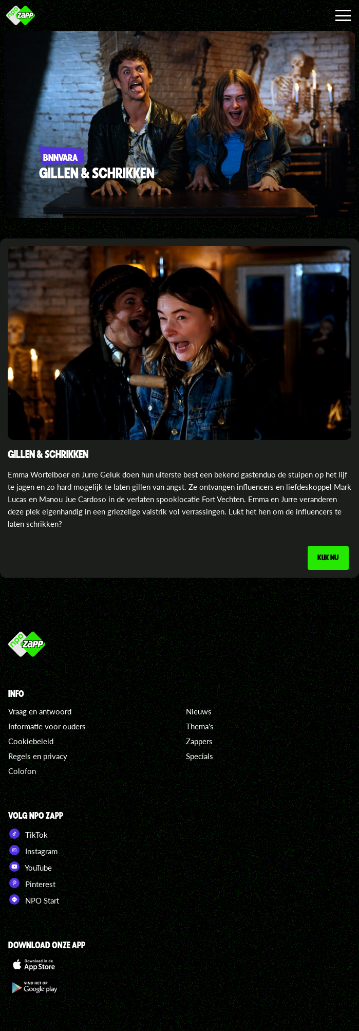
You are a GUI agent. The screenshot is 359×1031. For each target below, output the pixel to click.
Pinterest (31, 883)
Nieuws (199, 711)
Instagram (33, 850)
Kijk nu (326, 558)
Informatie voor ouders (47, 726)
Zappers (199, 741)
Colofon (22, 771)
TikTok (28, 834)
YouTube (30, 867)
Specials (199, 756)
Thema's (200, 726)
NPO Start (33, 900)
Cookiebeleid (30, 741)
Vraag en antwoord (39, 711)
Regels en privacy (37, 756)
